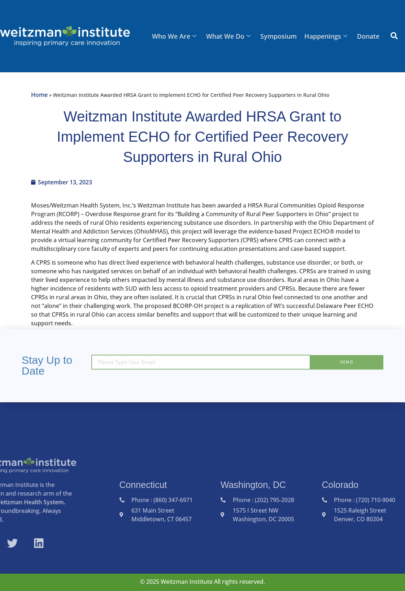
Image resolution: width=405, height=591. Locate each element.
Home (39, 95)
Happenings (326, 36)
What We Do (230, 36)
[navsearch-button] (394, 36)
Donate (368, 36)
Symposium (279, 36)
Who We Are (176, 36)
